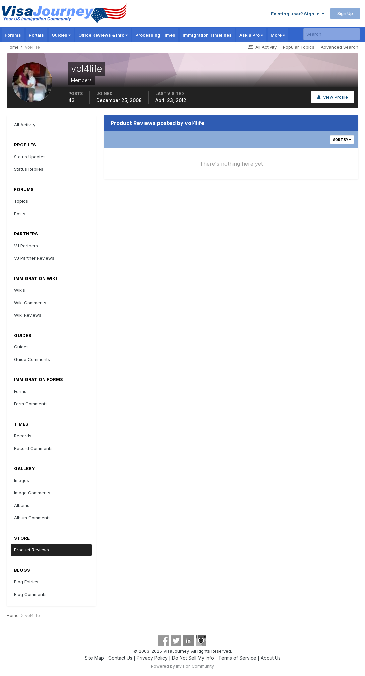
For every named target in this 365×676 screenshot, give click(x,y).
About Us (271, 658)
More (278, 35)
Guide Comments (32, 359)
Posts (19, 213)
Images (21, 480)
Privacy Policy (152, 658)
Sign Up (345, 13)
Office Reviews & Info (103, 35)
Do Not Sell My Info (193, 658)
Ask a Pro (251, 35)
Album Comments (32, 517)
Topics (21, 201)
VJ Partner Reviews (34, 258)
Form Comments (31, 403)
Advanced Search (339, 47)
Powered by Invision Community (182, 666)
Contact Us (120, 658)
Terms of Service (237, 658)
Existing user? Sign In (297, 13)
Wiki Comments (30, 302)
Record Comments (33, 448)
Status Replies (28, 169)
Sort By (342, 140)
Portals (36, 35)
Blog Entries (26, 581)
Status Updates (30, 156)
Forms (20, 391)
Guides (61, 35)
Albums (21, 505)
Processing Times (155, 35)
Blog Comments (30, 594)
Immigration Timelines (207, 35)
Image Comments (32, 492)
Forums (13, 35)
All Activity (24, 124)
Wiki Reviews (27, 315)
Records (22, 435)
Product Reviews (31, 549)
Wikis (19, 290)
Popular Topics (298, 47)
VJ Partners (26, 245)
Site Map (94, 658)
